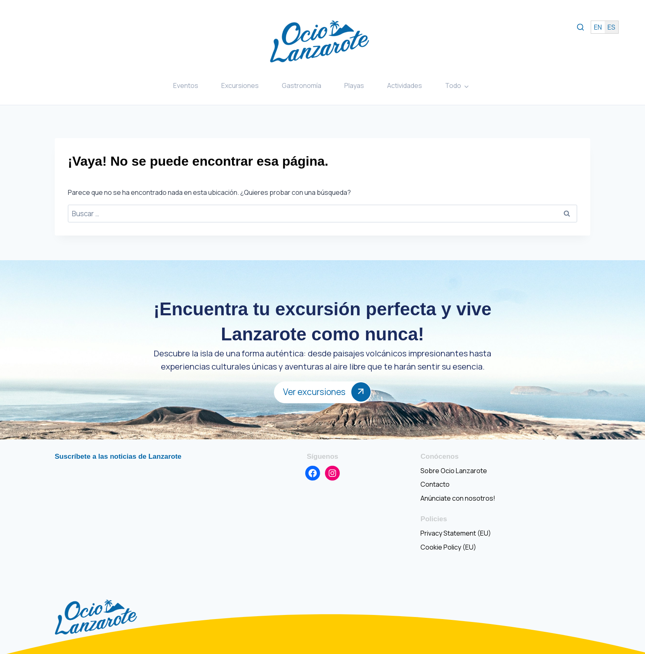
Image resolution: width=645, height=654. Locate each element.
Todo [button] (453, 85)
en (598, 27)
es (611, 27)
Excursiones (240, 85)
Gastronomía (301, 85)
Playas (354, 85)
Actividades (404, 85)
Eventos (185, 85)
